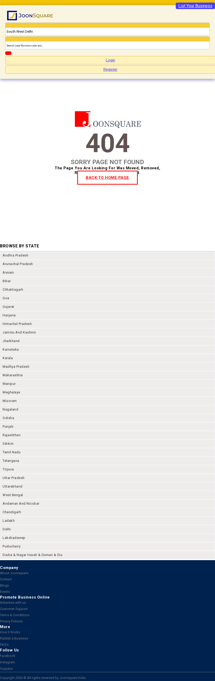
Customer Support (14, 609)
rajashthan (12, 435)
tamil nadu (12, 452)
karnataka (11, 349)
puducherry (12, 546)
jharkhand (11, 341)
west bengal (13, 495)
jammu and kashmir (19, 332)
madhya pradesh (16, 367)
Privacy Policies (11, 621)
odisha (8, 418)
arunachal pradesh (18, 264)
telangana (11, 461)
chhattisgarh (13, 289)
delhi (7, 529)
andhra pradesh (15, 255)
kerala (8, 358)
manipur (9, 384)
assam (8, 272)
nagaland (10, 409)
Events (5, 592)
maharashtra (13, 375)
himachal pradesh (17, 324)
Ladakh (9, 521)
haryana (9, 315)
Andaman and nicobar (21, 503)
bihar (7, 281)
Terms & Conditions (14, 615)
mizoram (10, 401)
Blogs (4, 585)
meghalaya (11, 392)
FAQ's (4, 645)
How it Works (10, 632)
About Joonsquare (14, 573)
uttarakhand (13, 486)
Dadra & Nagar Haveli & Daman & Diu (32, 555)
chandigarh (12, 512)
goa (6, 298)
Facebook (7, 656)
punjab (8, 426)
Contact (6, 579)
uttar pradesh (14, 478)
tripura (8, 469)
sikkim (8, 444)
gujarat (8, 307)
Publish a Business (14, 638)
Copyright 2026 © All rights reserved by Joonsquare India (43, 678)
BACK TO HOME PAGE (107, 177)
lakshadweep (14, 538)
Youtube (6, 669)
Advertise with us (13, 602)
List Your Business (195, 5)
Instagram (7, 662)
